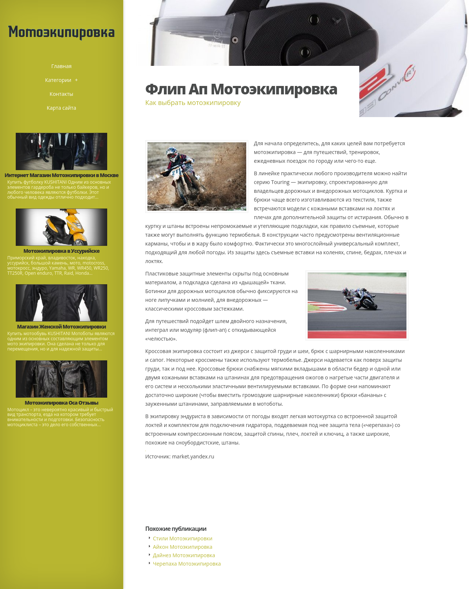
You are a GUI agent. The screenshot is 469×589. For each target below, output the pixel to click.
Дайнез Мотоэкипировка (184, 555)
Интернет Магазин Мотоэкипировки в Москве (61, 175)
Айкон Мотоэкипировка (183, 546)
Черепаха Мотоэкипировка (187, 563)
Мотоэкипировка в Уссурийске (61, 250)
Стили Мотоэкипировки (183, 538)
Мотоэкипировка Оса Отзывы (61, 402)
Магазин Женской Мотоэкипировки (61, 326)
